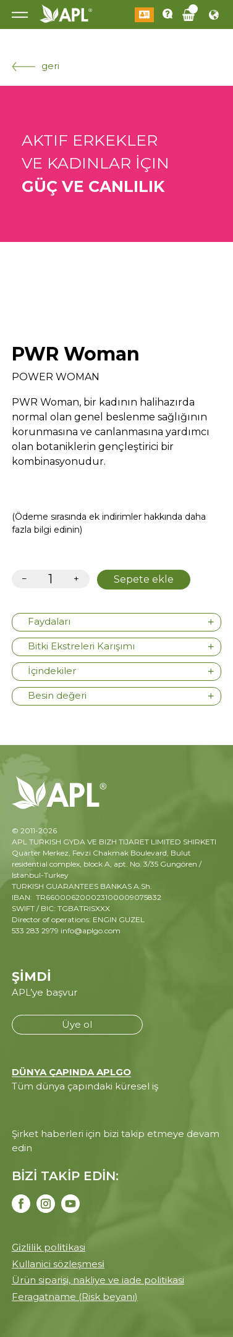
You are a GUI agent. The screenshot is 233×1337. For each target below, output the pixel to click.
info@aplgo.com (91, 930)
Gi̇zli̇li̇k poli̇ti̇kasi (48, 1247)
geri (35, 66)
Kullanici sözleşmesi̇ (58, 1264)
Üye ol (77, 1024)
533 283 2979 (35, 930)
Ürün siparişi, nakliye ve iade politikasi (98, 1280)
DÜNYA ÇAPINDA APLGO (71, 1072)
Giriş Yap (144, 14)
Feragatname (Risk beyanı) (75, 1296)
